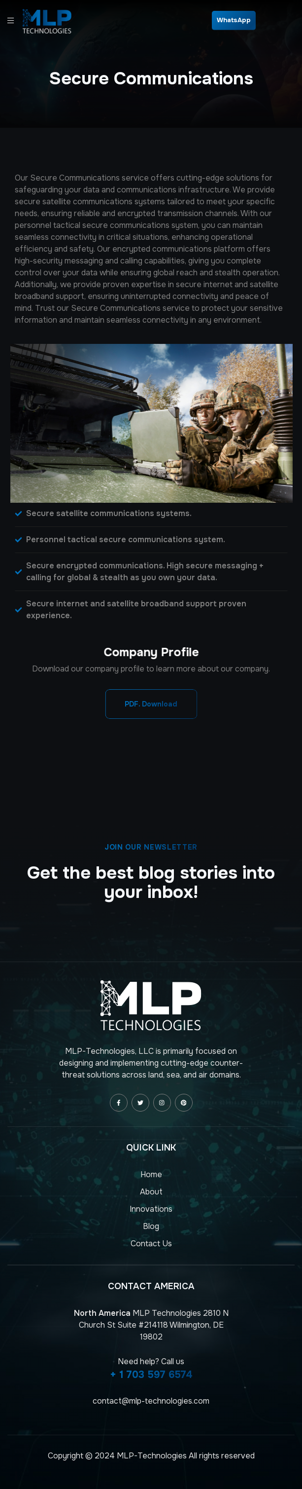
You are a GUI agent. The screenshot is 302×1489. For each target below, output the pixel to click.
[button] (151, 704)
